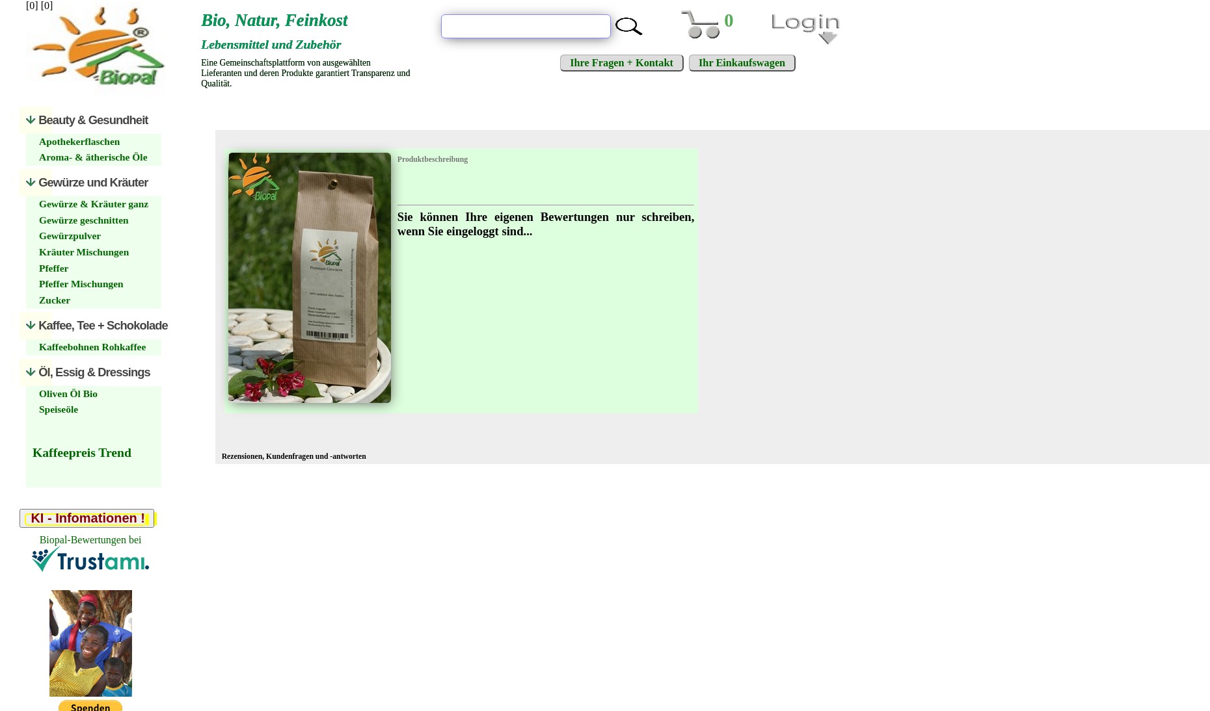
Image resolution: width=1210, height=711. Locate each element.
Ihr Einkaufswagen (742, 63)
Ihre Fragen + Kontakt (621, 63)
